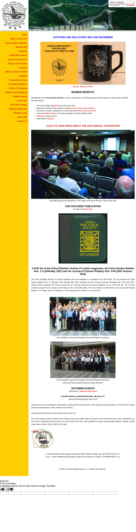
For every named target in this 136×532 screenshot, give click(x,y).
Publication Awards (18, 55)
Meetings (40, 116)
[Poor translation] (10, 489)
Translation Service (18, 80)
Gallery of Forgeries (18, 88)
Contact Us (22, 121)
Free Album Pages (18, 105)
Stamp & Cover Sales (17, 63)
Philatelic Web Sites (18, 109)
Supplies (23, 76)
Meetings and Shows (88, 391)
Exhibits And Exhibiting (16, 92)
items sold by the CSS (87, 111)
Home (24, 35)
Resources (22, 100)
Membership (21, 47)
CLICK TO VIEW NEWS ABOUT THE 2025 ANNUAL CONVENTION (83, 126)
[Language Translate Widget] (122, 2)
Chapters (23, 51)
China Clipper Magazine (16, 43)
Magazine (55, 106)
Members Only (20, 113)
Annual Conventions (17, 59)
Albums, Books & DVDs (16, 72)
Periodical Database (18, 84)
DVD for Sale (87, 209)
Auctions (23, 68)
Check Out (22, 117)
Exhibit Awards (20, 96)
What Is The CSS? (18, 39)
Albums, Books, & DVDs (83, 86)
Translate (127, 5)
